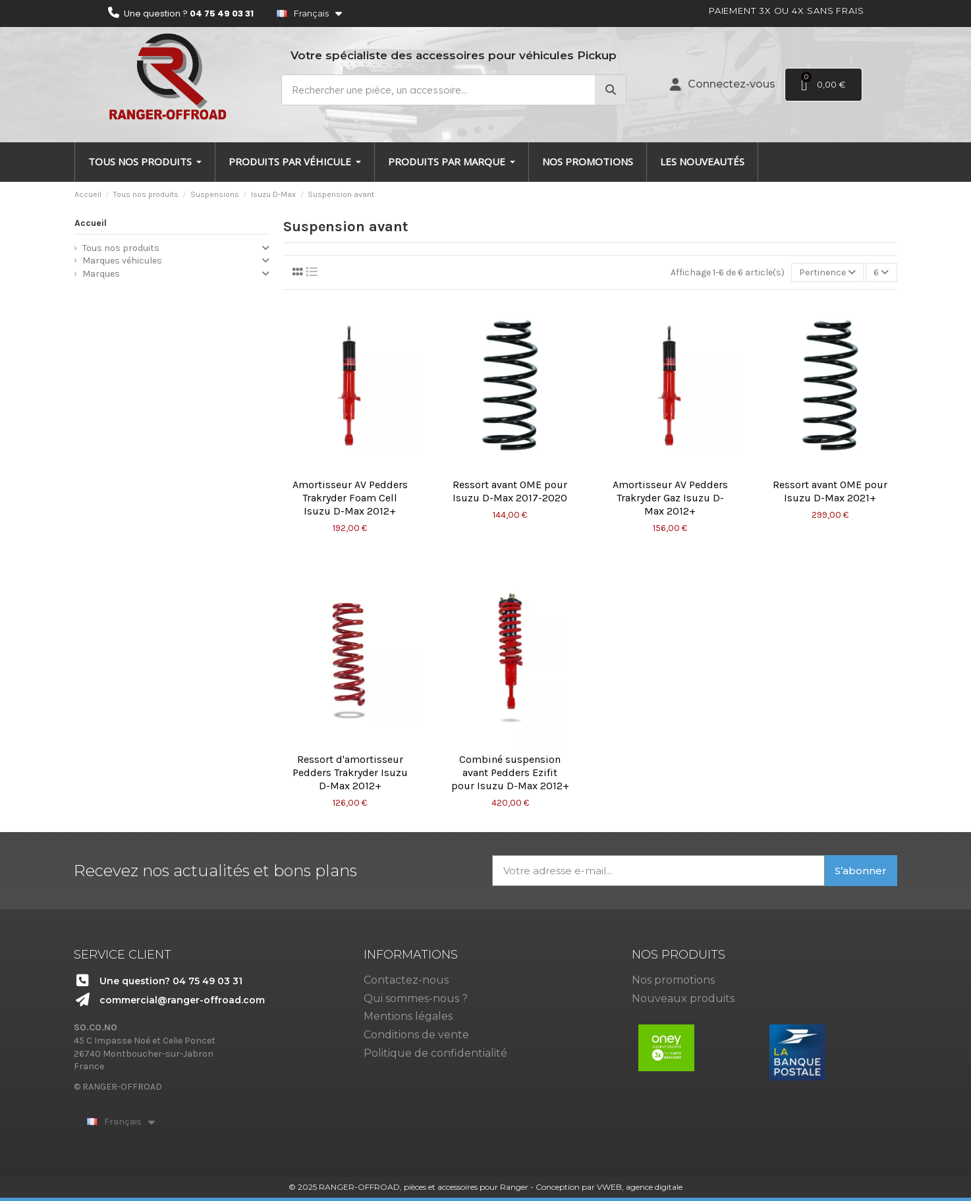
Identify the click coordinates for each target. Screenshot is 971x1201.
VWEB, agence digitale (639, 1187)
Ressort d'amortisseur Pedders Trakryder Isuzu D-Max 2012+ (350, 772)
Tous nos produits (120, 248)
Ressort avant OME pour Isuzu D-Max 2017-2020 (510, 491)
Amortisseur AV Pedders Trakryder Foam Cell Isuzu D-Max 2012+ (350, 497)
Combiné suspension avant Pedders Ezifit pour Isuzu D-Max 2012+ (510, 772)
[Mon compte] (722, 84)
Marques (101, 273)
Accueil (90, 223)
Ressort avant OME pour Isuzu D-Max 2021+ (830, 491)
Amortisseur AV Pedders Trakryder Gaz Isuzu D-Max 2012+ (670, 497)
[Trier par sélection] (827, 272)
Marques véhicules (122, 260)
